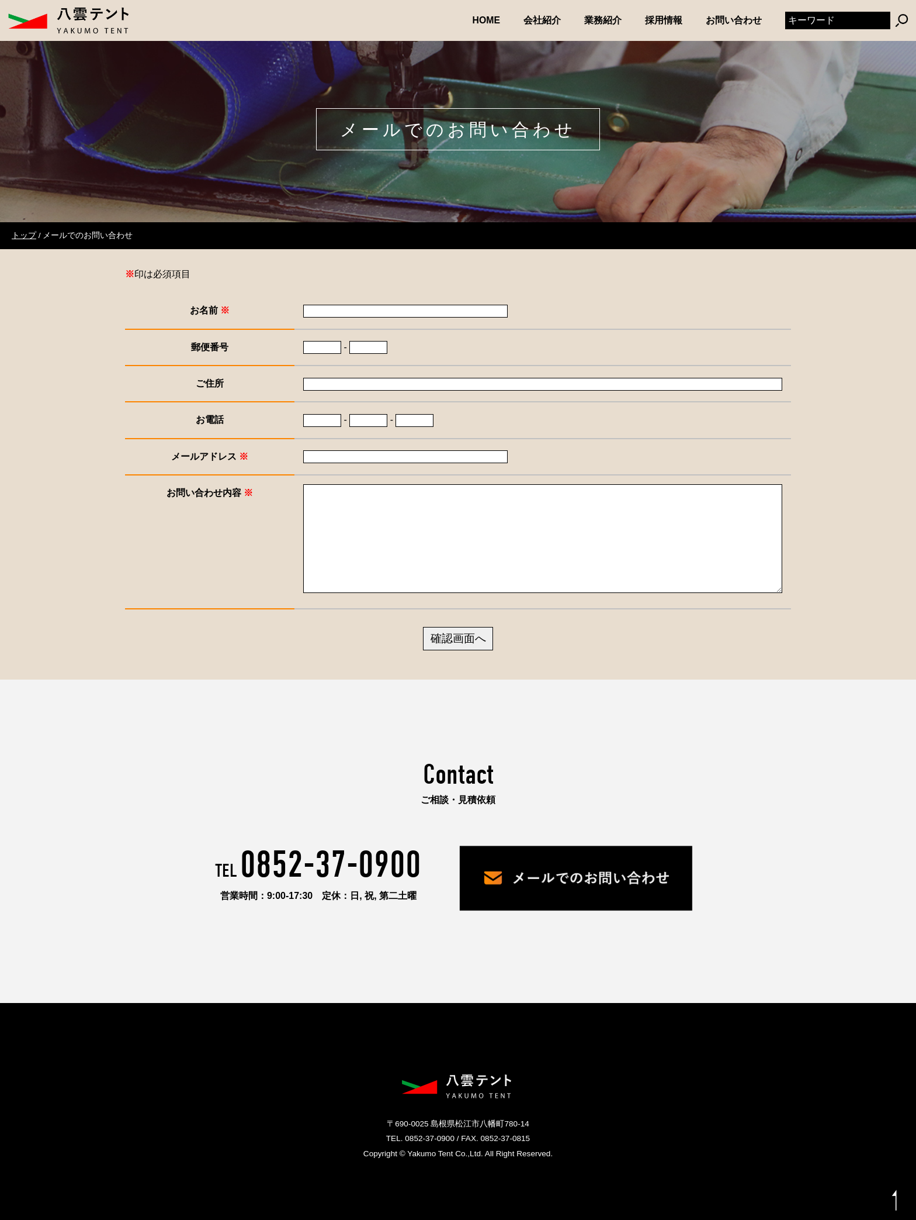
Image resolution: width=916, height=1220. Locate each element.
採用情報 (663, 20)
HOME (487, 20)
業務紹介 (603, 20)
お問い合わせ (734, 20)
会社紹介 (542, 20)
